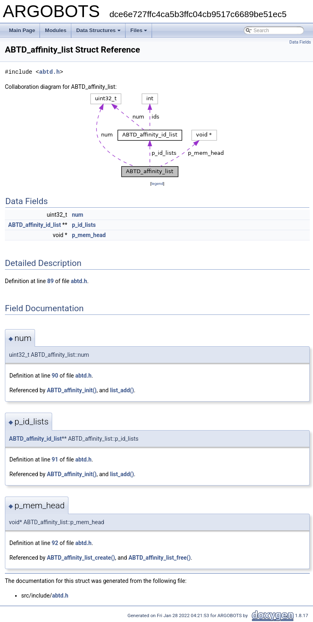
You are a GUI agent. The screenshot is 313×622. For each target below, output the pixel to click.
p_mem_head (89, 235)
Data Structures (98, 30)
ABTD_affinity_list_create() (81, 557)
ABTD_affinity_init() (72, 390)
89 (50, 281)
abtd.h (49, 72)
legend (157, 183)
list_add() (122, 390)
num (77, 214)
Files (139, 30)
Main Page (22, 30)
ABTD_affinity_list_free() (159, 557)
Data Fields (300, 42)
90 (55, 375)
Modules (55, 30)
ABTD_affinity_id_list (34, 225)
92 (55, 543)
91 (55, 459)
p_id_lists (83, 225)
